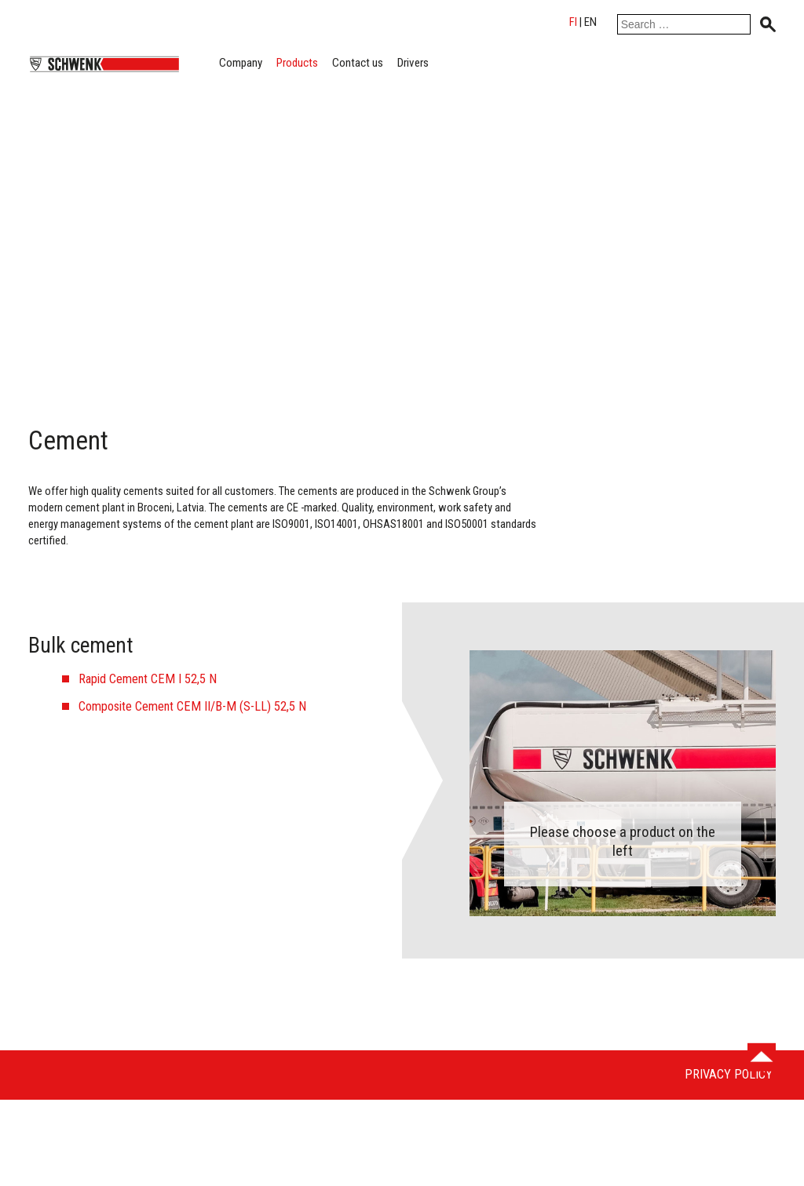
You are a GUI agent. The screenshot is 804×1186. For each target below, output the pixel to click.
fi (573, 22)
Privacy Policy (729, 1074)
